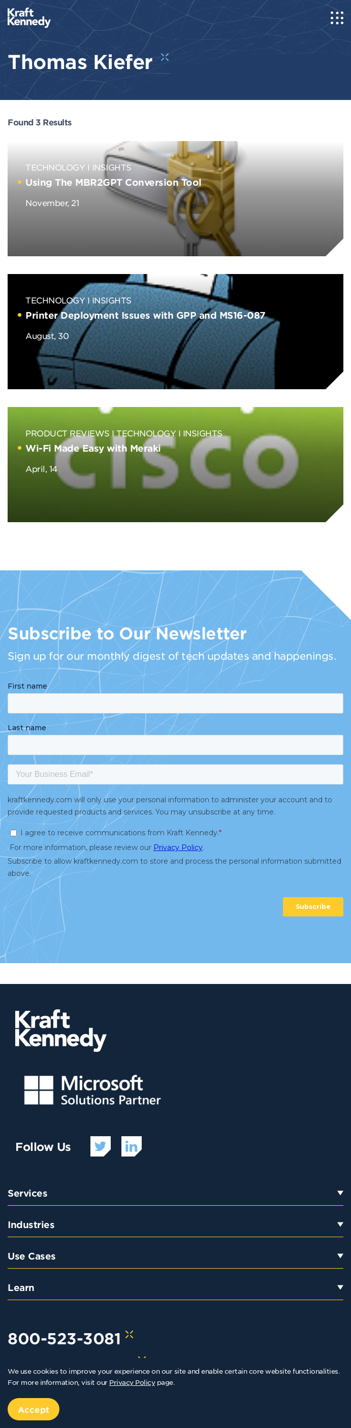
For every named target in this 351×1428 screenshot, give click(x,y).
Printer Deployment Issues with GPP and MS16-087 (145, 315)
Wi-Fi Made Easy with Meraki (93, 448)
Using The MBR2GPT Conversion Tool (113, 182)
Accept (33, 1409)
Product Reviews (67, 433)
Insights (112, 167)
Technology (55, 167)
